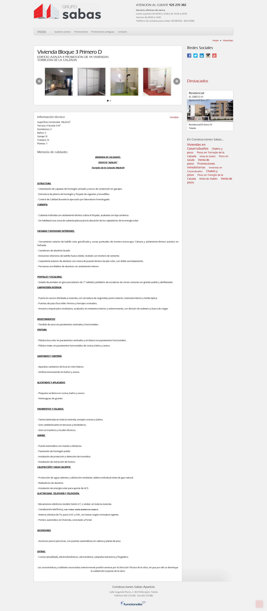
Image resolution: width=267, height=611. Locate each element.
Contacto (122, 31)
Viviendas (228, 40)
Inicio (41, 31)
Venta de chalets (207, 156)
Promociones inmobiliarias (201, 165)
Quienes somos (62, 31)
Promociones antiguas (102, 31)
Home (216, 40)
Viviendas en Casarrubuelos (197, 146)
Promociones (81, 31)
